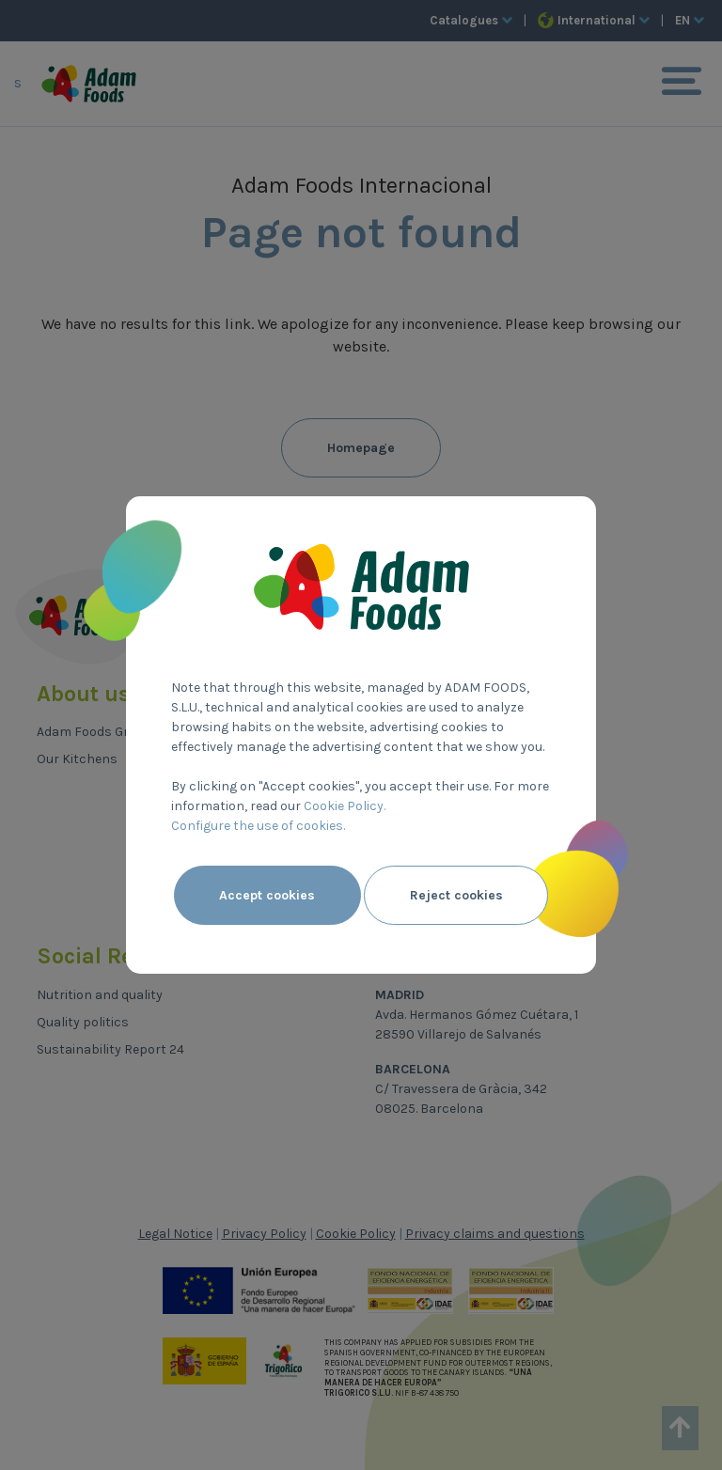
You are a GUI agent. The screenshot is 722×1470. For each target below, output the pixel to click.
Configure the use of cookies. (258, 826)
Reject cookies (456, 895)
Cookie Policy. (344, 806)
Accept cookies (267, 895)
